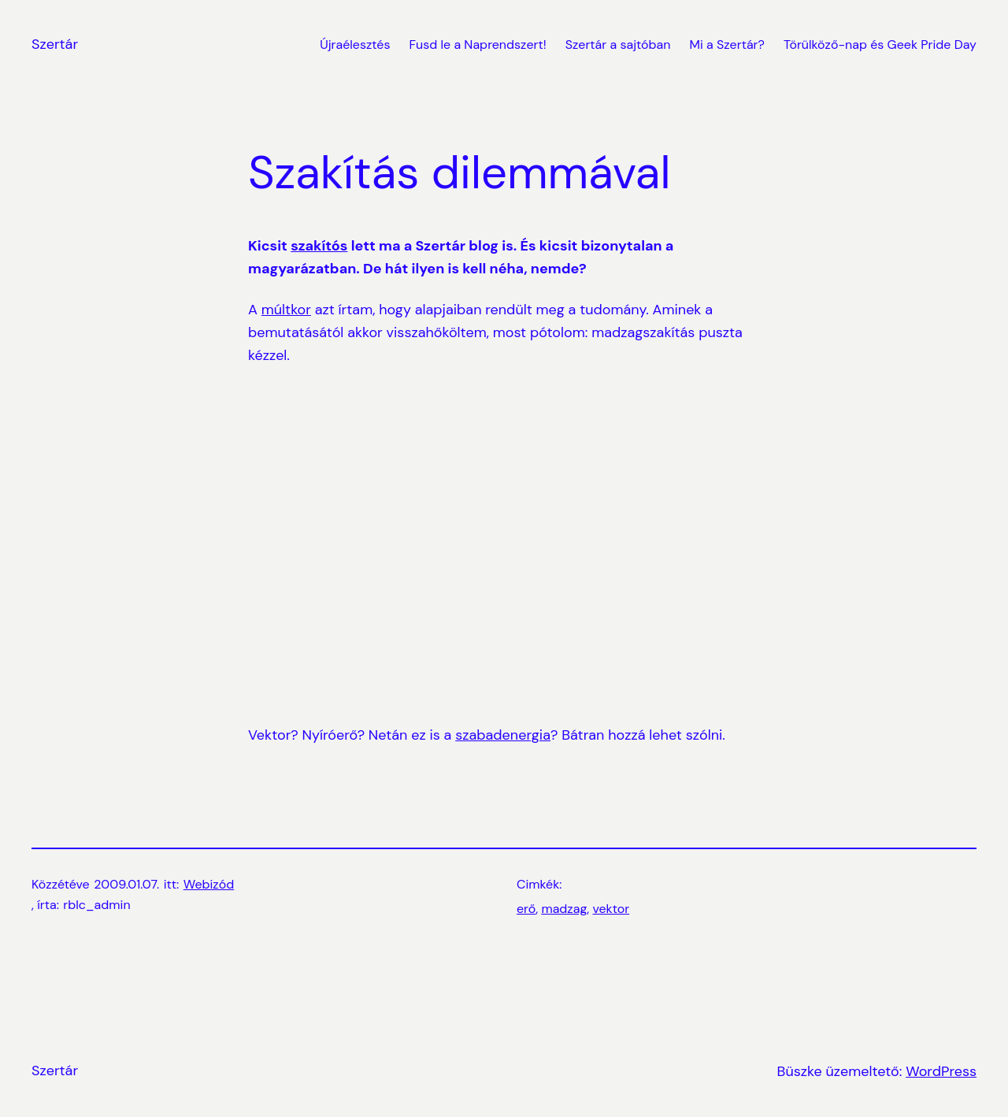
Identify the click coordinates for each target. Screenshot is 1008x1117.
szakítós (319, 245)
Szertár (55, 44)
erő (526, 908)
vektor (611, 908)
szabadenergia (502, 734)
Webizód (208, 884)
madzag (564, 908)
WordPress (941, 1071)
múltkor (286, 309)
